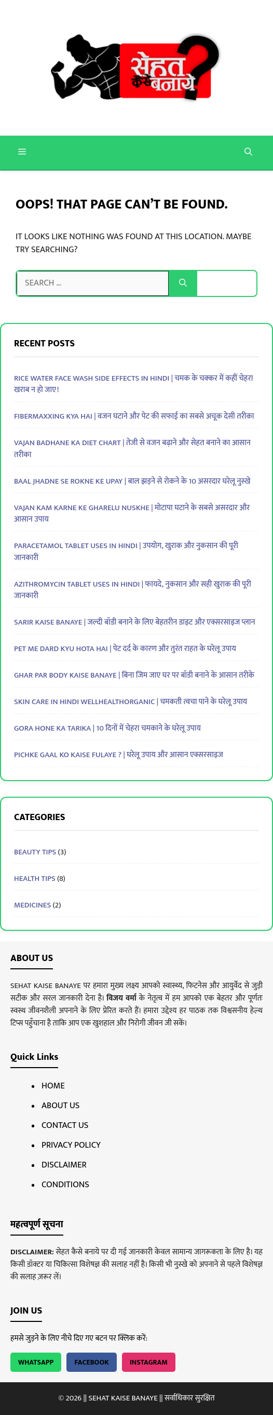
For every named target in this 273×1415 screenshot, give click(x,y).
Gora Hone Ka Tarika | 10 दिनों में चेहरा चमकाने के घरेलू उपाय (107, 728)
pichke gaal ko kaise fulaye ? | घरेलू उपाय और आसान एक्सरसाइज (118, 754)
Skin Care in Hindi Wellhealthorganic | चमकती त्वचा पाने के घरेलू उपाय (130, 701)
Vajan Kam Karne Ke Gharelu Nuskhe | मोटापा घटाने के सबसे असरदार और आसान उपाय (132, 513)
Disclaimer (64, 1165)
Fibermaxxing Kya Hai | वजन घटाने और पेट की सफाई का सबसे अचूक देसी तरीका (134, 416)
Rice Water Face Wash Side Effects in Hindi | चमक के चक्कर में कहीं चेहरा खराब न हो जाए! (133, 384)
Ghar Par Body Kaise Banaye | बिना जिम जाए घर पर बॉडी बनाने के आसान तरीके (134, 675)
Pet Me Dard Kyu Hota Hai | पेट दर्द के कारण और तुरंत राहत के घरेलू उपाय (125, 648)
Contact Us (65, 1125)
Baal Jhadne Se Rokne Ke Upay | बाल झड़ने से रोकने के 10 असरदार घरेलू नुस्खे (132, 481)
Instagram (149, 1362)
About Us (60, 1105)
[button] (248, 153)
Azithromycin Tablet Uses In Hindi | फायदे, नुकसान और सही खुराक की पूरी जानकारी (132, 590)
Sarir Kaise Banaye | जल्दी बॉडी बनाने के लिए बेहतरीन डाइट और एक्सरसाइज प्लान (134, 622)
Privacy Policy (71, 1145)
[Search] (183, 283)
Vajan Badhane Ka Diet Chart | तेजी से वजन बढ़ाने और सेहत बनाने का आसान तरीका (132, 448)
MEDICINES (32, 905)
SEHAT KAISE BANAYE (122, 1398)
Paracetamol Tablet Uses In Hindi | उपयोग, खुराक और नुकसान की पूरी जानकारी (126, 551)
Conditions (65, 1184)
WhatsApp (35, 1362)
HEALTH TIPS (35, 878)
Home (53, 1086)
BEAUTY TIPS (35, 852)
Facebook (91, 1362)
